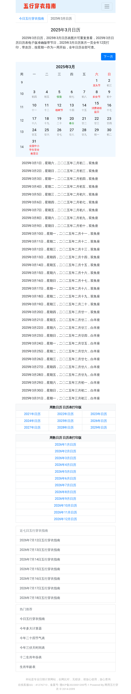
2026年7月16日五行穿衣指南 (40, 578)
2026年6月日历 (65, 478)
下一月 (108, 56)
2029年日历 (98, 427)
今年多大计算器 (31, 628)
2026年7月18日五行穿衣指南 (40, 598)
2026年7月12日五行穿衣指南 (40, 540)
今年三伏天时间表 (32, 647)
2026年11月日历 (65, 512)
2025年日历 (65, 421)
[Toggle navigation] (106, 6)
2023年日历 (98, 414)
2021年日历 (32, 414)
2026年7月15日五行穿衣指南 (40, 569)
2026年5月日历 (65, 471)
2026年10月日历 (65, 505)
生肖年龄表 (27, 667)
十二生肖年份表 (31, 657)
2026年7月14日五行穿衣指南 (40, 559)
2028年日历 (65, 427)
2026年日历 (98, 421)
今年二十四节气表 (32, 638)
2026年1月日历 (65, 444)
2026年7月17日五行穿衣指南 (40, 588)
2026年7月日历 (65, 485)
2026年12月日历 (65, 519)
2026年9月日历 (65, 499)
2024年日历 (32, 421)
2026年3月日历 (65, 458)
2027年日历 (32, 427)
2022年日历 (65, 414)
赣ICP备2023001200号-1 (74, 684)
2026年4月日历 (65, 465)
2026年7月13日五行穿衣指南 (40, 550)
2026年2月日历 (65, 451)
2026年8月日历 (65, 492)
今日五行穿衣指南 (31, 18)
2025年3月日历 (61, 18)
